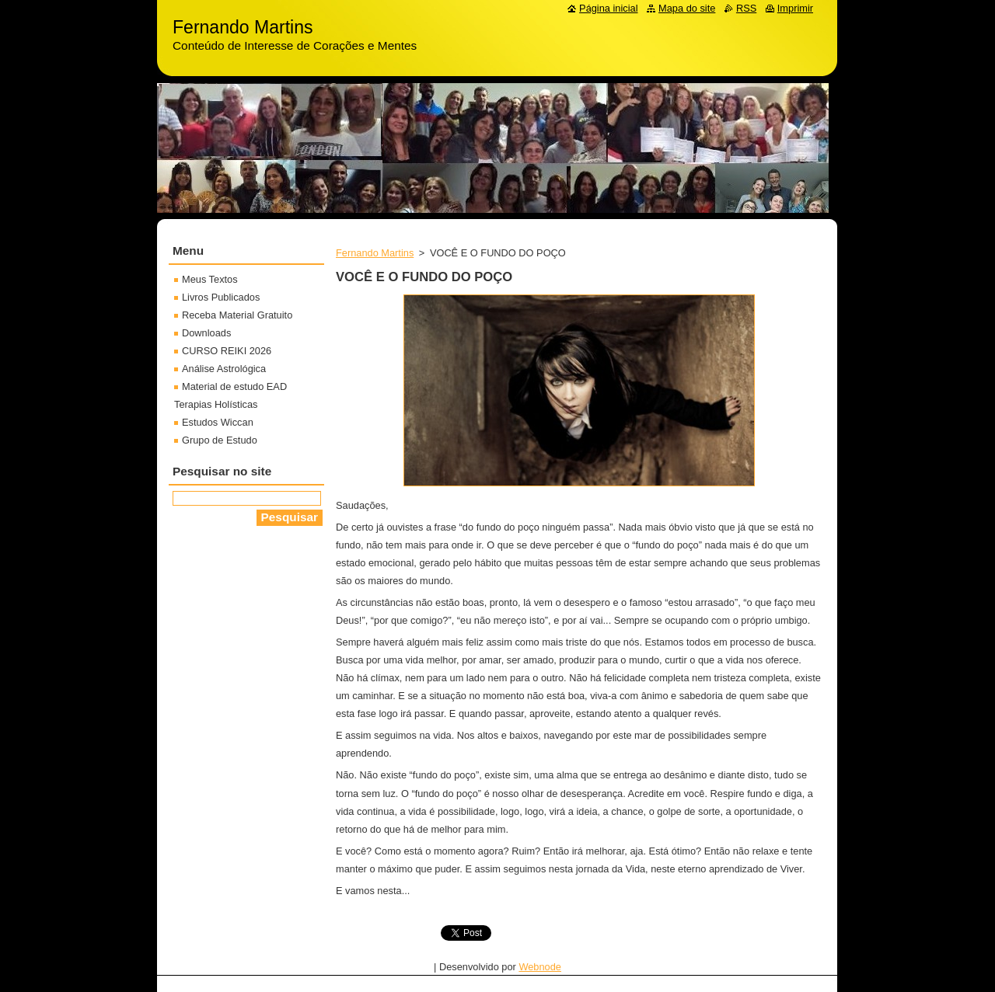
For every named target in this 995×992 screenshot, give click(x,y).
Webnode (539, 967)
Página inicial (608, 8)
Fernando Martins (375, 253)
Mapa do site (686, 8)
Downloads (206, 333)
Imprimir (795, 8)
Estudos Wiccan (217, 422)
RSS (746, 8)
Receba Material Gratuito (237, 315)
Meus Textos (210, 279)
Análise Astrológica (224, 368)
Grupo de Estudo (219, 440)
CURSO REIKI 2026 (226, 351)
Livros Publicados (221, 297)
